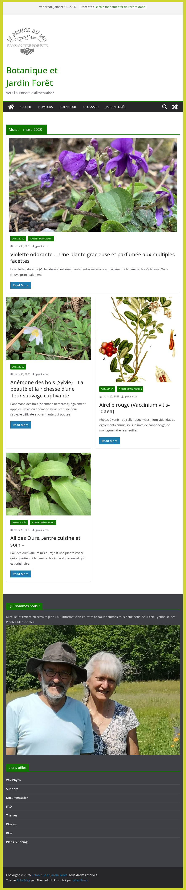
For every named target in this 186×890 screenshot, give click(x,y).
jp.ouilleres (42, 246)
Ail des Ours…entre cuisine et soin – (45, 541)
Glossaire (91, 107)
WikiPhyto (13, 780)
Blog (9, 833)
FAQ (9, 806)
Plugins (11, 824)
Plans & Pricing (17, 842)
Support (12, 789)
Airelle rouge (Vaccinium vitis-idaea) (134, 408)
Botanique (68, 107)
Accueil (26, 107)
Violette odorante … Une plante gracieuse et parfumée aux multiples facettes (92, 257)
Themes (11, 815)
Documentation (17, 798)
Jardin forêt (116, 107)
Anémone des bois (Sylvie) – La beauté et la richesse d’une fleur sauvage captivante (46, 389)
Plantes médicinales (41, 238)
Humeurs (45, 107)
